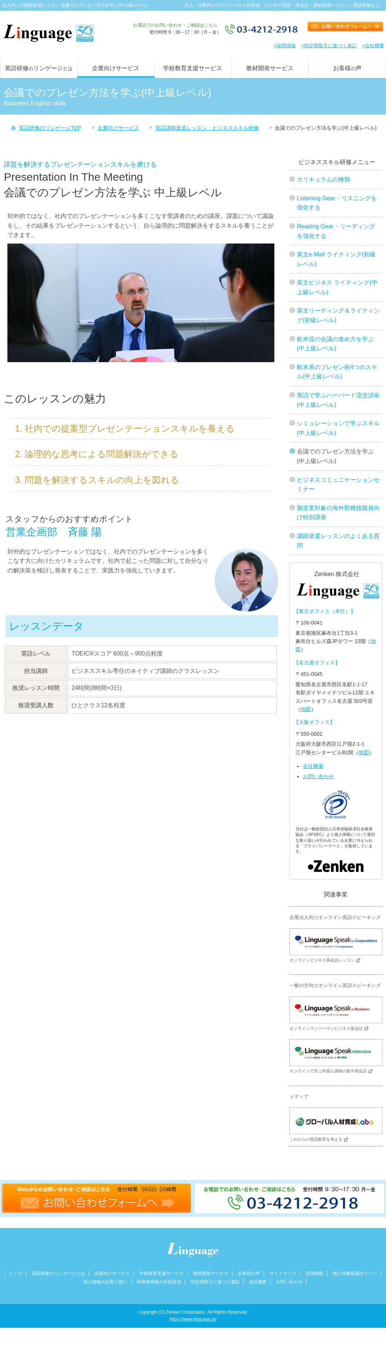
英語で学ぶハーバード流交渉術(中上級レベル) (338, 400)
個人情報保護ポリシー (355, 1274)
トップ (15, 1274)
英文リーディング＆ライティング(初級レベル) (338, 315)
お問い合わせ (318, 776)
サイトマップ (283, 1274)
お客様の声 (249, 1274)
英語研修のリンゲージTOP (50, 128)
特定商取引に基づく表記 (215, 1282)
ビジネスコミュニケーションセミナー (338, 485)
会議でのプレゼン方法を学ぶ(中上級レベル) (335, 456)
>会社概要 (373, 45)
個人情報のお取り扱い (105, 1282)
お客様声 (347, 68)
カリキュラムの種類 (323, 179)
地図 (306, 709)
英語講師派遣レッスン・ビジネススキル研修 (207, 128)
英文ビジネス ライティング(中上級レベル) (337, 287)
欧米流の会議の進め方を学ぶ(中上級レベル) (335, 344)
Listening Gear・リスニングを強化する (337, 203)
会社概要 (313, 766)
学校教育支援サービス (192, 68)
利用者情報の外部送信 (159, 1282)
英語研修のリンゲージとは (58, 1274)
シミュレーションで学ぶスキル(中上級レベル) (338, 428)
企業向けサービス (115, 68)
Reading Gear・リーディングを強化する (336, 231)
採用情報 (314, 1274)
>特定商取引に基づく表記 (329, 45)
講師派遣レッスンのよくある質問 (338, 541)
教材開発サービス (270, 68)
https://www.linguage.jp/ (193, 1319)
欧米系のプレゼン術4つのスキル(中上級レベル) (337, 372)
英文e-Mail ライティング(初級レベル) (336, 259)
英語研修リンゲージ (38, 68)
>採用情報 (285, 45)
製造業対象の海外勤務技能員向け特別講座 (338, 513)
